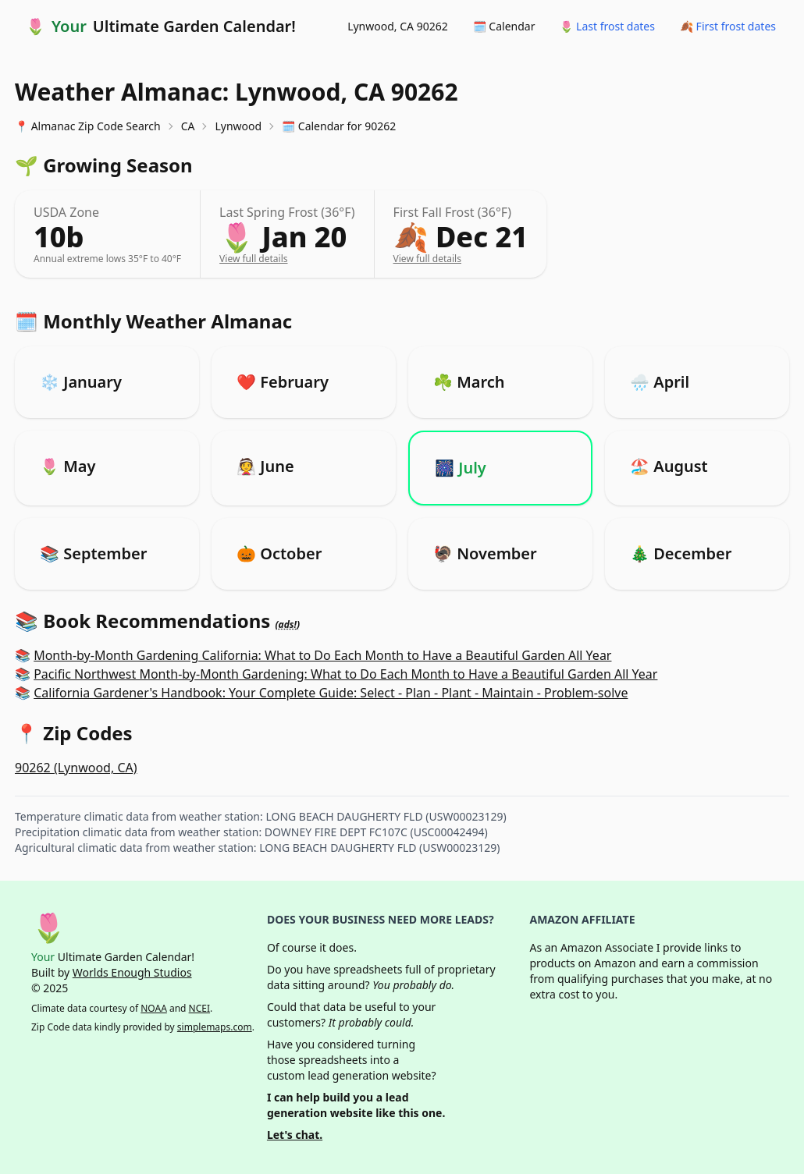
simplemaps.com (214, 1027)
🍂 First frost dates (728, 26)
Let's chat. (294, 1134)
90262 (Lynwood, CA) (76, 767)
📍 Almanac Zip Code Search (88, 126)
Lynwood (238, 126)
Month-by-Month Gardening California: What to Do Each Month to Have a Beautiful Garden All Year (322, 655)
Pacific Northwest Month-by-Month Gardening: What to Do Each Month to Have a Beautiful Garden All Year (345, 674)
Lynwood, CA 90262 (397, 26)
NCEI (199, 1008)
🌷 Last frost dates (607, 26)
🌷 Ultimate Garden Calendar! (161, 26)
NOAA (154, 1008)
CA (188, 126)
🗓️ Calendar (504, 26)
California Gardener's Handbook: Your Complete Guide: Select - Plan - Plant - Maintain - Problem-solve (331, 692)
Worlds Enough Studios (132, 972)
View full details (253, 258)
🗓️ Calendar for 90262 (339, 126)
